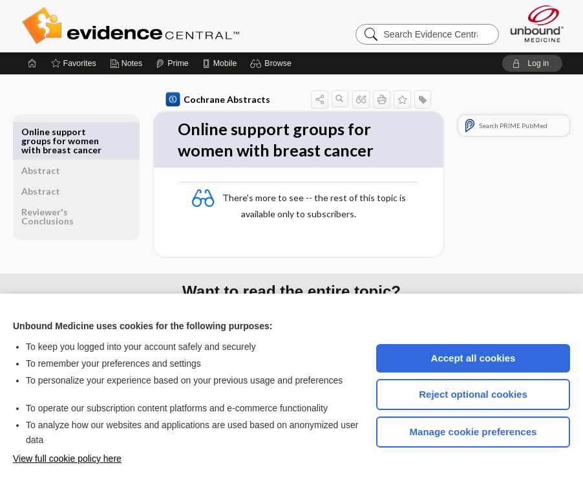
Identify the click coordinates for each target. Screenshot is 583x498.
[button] (272, 63)
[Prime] (172, 63)
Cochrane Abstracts (188, 99)
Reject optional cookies (473, 394)
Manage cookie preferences (473, 431)
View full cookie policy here (67, 458)
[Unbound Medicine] (537, 23)
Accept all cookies (473, 357)
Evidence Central (182, 25)
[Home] (32, 63)
